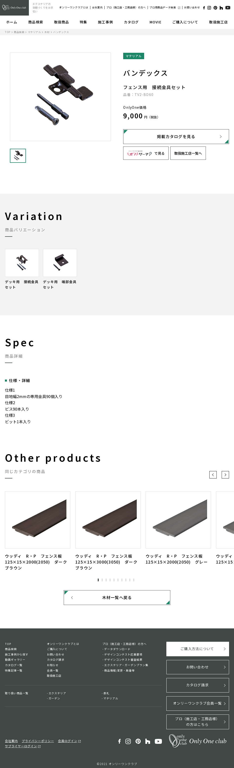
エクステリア (57, 694)
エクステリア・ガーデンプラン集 (126, 666)
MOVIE (155, 21)
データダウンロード (117, 650)
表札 (106, 694)
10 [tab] (133, 580)
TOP (7, 32)
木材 (47, 32)
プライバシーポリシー (35, 739)
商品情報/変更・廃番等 (119, 672)
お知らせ (53, 666)
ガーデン (54, 700)
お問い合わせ (192, 7)
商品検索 (35, 21)
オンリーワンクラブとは (73, 7)
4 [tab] (110, 580)
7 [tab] (121, 580)
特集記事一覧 (13, 672)
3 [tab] (106, 580)
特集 (83, 21)
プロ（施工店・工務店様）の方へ (126, 7)
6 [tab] (117, 580)
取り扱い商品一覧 (16, 694)
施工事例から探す (16, 656)
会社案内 (97, 7)
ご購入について (185, 21)
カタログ (131, 21)
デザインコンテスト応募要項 (123, 656)
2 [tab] (102, 580)
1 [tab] (98, 580)
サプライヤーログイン (94, 739)
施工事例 (105, 21)
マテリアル (34, 32)
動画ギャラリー (15, 661)
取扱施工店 (218, 21)
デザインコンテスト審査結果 (123, 661)
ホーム (11, 21)
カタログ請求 (55, 661)
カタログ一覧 (13, 666)
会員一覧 (53, 672)
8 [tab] (125, 580)
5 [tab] (114, 580)
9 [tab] (129, 580)
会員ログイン (63, 739)
